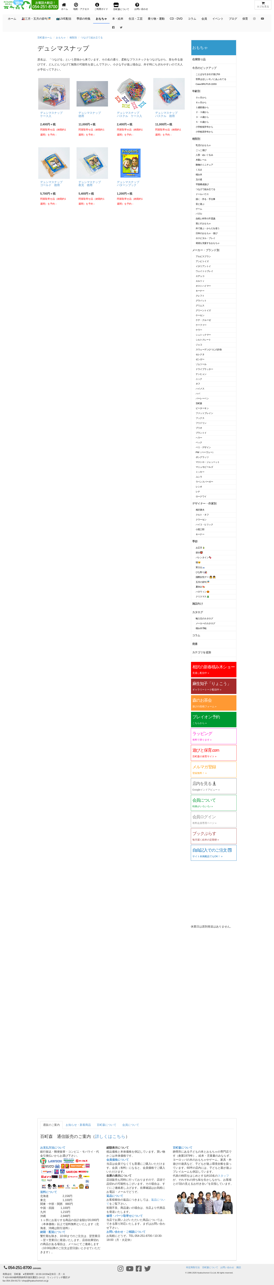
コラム (192, 18)
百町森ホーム (44, 37)
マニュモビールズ (204, 467)
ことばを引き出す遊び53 (208, 74)
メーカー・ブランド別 (205, 250)
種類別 (73, 37)
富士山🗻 (200, 567)
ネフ (198, 383)
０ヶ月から (201, 97)
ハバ (198, 393)
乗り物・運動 (156, 18)
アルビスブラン (203, 256)
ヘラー (199, 437)
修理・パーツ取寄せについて (124, 1215)
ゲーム (199, 209)
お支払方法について (52, 1147)
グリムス (200, 305)
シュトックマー (203, 334)
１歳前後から (202, 107)
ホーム (12, 18)
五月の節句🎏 (203, 582)
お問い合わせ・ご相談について (126, 1231)
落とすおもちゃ (203, 223)
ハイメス (200, 388)
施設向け (197, 603)
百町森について (106, 1124)
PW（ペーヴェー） (205, 452)
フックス (200, 418)
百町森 (199, 403)
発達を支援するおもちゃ (208, 243)
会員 (204, 18)
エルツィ (200, 281)
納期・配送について (52, 1231)
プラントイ (201, 432)
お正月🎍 (200, 547)
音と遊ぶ (200, 204)
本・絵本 (117, 18)
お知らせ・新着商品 (78, 1124)
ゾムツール (201, 364)
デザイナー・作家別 (204, 503)
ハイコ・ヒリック (204, 524)
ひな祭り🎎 (201, 572)
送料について (48, 1191)
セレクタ (200, 354)
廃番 (195, 643)
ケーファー (201, 325)
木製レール (201, 159)
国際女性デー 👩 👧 (206, 577)
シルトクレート (203, 339)
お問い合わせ (227, 1267)
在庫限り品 (199, 59)
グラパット (201, 300)
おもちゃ (101, 18)
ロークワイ (201, 496)
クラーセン (201, 519)
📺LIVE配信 (63, 18)
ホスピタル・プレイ (205, 238)
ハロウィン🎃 (203, 591)
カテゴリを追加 (201, 652)
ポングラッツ (202, 457)
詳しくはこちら (110, 1136)
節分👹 (199, 552)
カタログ (197, 612)
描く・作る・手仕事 (205, 199)
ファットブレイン (204, 413)
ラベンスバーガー (204, 481)
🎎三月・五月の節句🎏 (36, 18)
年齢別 (196, 91)
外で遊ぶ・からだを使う (208, 228)
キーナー (200, 290)
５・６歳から (202, 122)
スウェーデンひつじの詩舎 (209, 349)
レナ (198, 491)
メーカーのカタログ (205, 623)
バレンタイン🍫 (204, 557)
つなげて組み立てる (92, 37)
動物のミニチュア (204, 164)
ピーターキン (202, 408)
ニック (199, 379)
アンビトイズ (202, 261)
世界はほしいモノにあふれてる (211, 79)
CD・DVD (176, 18)
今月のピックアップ (204, 67)
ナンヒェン (201, 374)
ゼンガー (200, 359)
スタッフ (223, 1175)
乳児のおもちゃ (203, 145)
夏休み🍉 (200, 586)
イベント (217, 18)
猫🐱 (198, 562)
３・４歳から (202, 117)
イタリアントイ (203, 266)
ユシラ (199, 476)
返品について (114, 1195)
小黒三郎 (200, 529)
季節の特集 (84, 18)
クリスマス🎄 (203, 596)
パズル (199, 213)
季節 (195, 541)
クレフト (200, 295)
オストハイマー (203, 286)
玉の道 (199, 179)
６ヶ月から (201, 102)
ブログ (233, 18)
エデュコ (200, 276)
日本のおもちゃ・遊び (207, 233)
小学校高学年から (204, 131)
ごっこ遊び (201, 150)
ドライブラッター (204, 369)
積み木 (199, 174)
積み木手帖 (201, 628)
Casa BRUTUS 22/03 (206, 84)
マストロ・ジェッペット (208, 462)
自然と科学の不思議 (205, 218)
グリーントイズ (203, 310)
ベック (199, 442)
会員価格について (117, 1159)
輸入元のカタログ (204, 618)
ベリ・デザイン (203, 447)
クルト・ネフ (202, 514)
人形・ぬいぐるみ (204, 155)
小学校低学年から (204, 127)
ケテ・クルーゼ (203, 320)
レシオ (199, 486)
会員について (130, 1124)
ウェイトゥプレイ (204, 271)
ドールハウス (202, 194)
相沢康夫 (200, 509)
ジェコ (199, 344)
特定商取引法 (193, 1267)
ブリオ (199, 428)
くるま (199, 169)
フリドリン (201, 423)
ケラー (199, 330)
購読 (238, 1267)
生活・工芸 (136, 18)
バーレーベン (202, 398)
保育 (245, 18)
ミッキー (200, 472)
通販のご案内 (51, 1124)
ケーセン (200, 315)
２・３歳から (202, 112)
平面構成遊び (202, 184)
